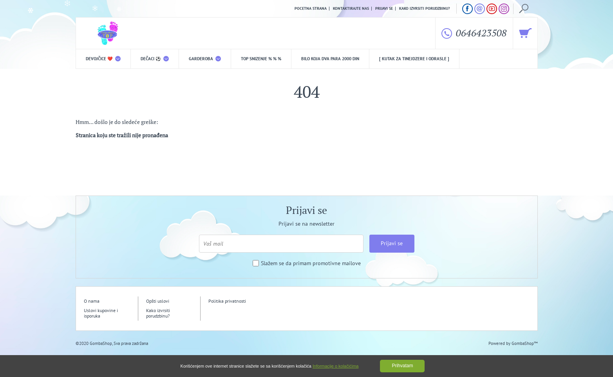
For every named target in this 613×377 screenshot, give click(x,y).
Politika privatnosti (227, 301)
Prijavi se (384, 9)
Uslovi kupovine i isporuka (101, 313)
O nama (91, 301)
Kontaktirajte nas (351, 9)
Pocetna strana (311, 9)
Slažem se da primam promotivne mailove (311, 263)
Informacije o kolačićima (335, 366)
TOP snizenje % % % (261, 58)
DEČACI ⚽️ (155, 58)
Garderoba (205, 58)
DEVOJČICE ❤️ (103, 58)
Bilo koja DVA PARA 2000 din (330, 58)
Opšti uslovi (157, 301)
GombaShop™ (525, 343)
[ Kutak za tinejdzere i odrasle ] (414, 58)
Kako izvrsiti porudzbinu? (424, 9)
